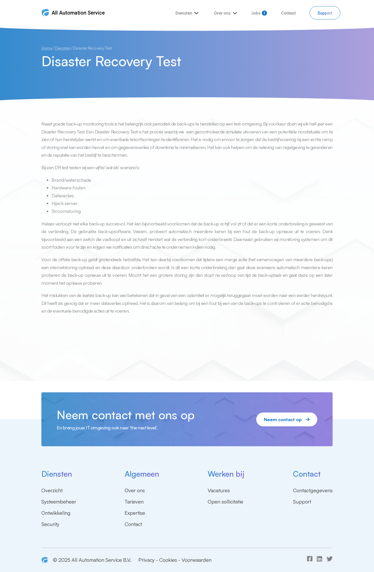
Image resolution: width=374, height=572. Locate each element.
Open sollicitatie (225, 501)
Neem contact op (287, 419)
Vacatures (219, 490)
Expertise (135, 513)
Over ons (222, 13)
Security (50, 524)
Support (325, 13)
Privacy (146, 560)
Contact (288, 13)
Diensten (184, 13)
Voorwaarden (197, 560)
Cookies (168, 560)
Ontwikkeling (56, 513)
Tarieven (134, 501)
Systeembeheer (58, 501)
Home (46, 48)
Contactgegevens (313, 490)
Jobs (256, 13)
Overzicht (52, 490)
